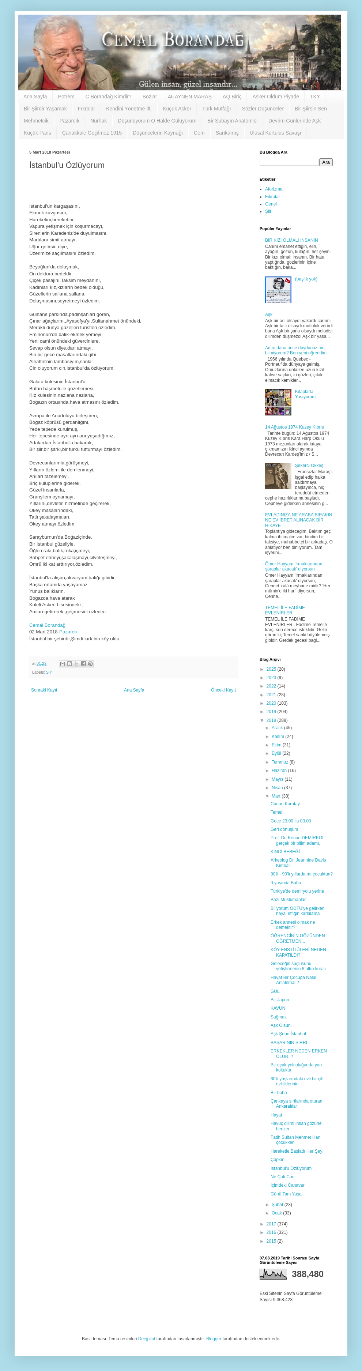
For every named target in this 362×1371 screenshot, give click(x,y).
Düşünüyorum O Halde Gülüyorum (157, 121)
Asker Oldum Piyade (275, 96)
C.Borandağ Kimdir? (109, 96)
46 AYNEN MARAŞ (190, 96)
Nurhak (98, 121)
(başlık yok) (306, 279)
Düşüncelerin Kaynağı (158, 133)
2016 (272, 1232)
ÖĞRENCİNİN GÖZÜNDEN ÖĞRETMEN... (298, 938)
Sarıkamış (227, 133)
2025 (272, 669)
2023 (272, 677)
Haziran (280, 770)
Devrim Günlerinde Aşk (294, 121)
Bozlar (150, 96)
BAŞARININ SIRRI (289, 1042)
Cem (199, 133)
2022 (272, 686)
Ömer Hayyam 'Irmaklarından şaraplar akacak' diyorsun (293, 566)
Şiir (49, 672)
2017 (272, 1224)
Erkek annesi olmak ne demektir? (293, 925)
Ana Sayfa (35, 96)
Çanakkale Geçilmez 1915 (92, 133)
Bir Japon (280, 999)
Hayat (276, 1115)
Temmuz (281, 762)
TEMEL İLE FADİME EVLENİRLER (285, 610)
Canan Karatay (285, 803)
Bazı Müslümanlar (288, 899)
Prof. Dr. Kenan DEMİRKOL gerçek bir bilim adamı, (298, 840)
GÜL (275, 991)
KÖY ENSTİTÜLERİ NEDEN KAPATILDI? (298, 952)
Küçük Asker (177, 109)
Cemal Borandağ (47, 625)
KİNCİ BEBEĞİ (285, 851)
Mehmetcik (36, 121)
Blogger (213, 1338)
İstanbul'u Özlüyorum (291, 1168)
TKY (315, 96)
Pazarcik (68, 631)
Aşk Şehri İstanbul (288, 1033)
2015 (272, 1241)
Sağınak (279, 1017)
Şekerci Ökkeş (309, 465)
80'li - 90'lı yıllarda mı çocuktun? (302, 874)
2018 (272, 720)
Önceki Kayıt (223, 690)
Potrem (66, 96)
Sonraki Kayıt (44, 690)
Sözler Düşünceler (263, 109)
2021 (272, 694)
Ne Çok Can (282, 1176)
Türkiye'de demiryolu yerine (297, 891)
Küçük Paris (37, 133)
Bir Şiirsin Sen (311, 109)
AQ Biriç (232, 96)
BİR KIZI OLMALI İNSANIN (291, 240)
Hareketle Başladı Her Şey (296, 1151)
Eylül (277, 753)
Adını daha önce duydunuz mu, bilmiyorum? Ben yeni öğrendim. (296, 350)
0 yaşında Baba (286, 882)
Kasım (278, 736)
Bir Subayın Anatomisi (232, 121)
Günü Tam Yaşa (286, 1194)
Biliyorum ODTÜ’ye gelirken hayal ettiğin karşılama (297, 911)
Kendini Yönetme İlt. (129, 109)
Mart (277, 796)
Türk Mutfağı (216, 109)
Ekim (277, 744)
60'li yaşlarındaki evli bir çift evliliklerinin (297, 1081)
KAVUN (278, 1008)
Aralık (278, 727)
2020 (272, 703)
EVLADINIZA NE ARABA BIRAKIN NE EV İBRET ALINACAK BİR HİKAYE (298, 520)
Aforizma (273, 189)
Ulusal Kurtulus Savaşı (275, 133)
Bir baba (279, 1092)
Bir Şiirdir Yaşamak (45, 109)
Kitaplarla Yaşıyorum (305, 394)
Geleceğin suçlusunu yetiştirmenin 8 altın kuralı (298, 966)
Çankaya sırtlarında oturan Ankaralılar (296, 1104)
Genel (271, 204)
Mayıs (278, 779)
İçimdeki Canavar (288, 1185)
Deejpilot (146, 1338)
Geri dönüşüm (284, 829)
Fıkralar (86, 109)
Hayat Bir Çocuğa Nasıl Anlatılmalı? (293, 980)
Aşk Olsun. (281, 1025)
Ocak (277, 1213)
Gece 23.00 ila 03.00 (291, 821)
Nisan (278, 787)
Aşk (268, 314)
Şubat (278, 1204)
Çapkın (277, 1159)
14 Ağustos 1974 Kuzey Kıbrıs (294, 427)
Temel (276, 812)
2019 (272, 711)
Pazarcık (69, 121)
